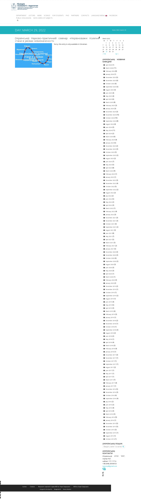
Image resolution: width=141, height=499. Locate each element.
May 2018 (109, 339)
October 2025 (110, 84)
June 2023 (109, 162)
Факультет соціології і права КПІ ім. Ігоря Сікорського (54, 486)
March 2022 (109, 208)
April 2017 (109, 377)
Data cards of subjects (42, 18)
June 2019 (109, 302)
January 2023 (110, 177)
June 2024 (109, 127)
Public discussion (23, 18)
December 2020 (111, 252)
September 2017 (111, 364)
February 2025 (110, 105)
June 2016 (109, 405)
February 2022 (110, 211)
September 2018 (111, 330)
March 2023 (109, 171)
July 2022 (108, 196)
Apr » (117, 54)
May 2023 (109, 165)
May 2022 (109, 202)
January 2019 (110, 317)
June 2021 (109, 233)
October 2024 (110, 118)
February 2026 (110, 71)
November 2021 (111, 221)
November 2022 (111, 183)
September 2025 (111, 87)
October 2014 (110, 439)
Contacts (85, 15)
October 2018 (110, 327)
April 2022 (109, 205)
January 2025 (110, 109)
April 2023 (109, 168)
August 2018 (110, 333)
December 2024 (111, 112)
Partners (75, 15)
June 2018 (109, 336)
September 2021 (111, 227)
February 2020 (110, 280)
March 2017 (109, 380)
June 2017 (109, 370)
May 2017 (109, 373)
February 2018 (110, 349)
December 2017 (111, 355)
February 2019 (110, 314)
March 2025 (109, 102)
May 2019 (109, 305)
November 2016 (111, 392)
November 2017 (111, 358)
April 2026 (109, 65)
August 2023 (110, 158)
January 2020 (110, 283)
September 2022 (111, 190)
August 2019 (110, 299)
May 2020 (109, 271)
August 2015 (110, 436)
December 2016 (111, 389)
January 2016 (110, 420)
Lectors (32, 15)
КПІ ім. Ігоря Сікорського (81, 486)
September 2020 (111, 261)
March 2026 (109, 68)
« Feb (104, 54)
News (39, 15)
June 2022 (109, 199)
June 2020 (109, 267)
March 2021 (109, 243)
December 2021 (111, 218)
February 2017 (110, 383)
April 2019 (109, 308)
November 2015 (111, 426)
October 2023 (110, 152)
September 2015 (111, 433)
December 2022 (111, 180)
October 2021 (110, 224)
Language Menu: (99, 15)
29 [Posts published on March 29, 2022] (106, 52)
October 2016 (110, 395)
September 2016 (111, 398)
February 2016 (110, 417)
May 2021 (109, 236)
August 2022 (110, 193)
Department (21, 15)
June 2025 (109, 93)
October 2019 (110, 292)
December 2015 (111, 423)
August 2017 (110, 367)
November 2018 (111, 324)
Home (113, 30)
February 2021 (110, 246)
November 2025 (111, 80)
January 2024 (110, 143)
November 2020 (111, 255)
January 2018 (110, 352)
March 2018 (109, 345)
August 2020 (110, 264)
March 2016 (109, 414)
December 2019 (111, 286)
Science (47, 15)
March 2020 (109, 277)
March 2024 (109, 137)
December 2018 (111, 320)
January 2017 (110, 386)
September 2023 (111, 155)
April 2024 (109, 133)
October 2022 (110, 186)
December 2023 (111, 146)
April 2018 (109, 342)
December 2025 (111, 77)
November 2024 (111, 115)
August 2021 (110, 230)
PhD (67, 15)
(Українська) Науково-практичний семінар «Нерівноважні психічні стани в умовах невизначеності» (57, 39)
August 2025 (110, 90)
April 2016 (109, 411)
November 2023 (111, 149)
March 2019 (109, 311)
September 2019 (111, 296)
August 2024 (110, 124)
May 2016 (109, 408)
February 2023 (110, 174)
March (122, 30)
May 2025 (109, 96)
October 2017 (110, 361)
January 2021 (110, 249)
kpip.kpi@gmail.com (110, 466)
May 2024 (109, 130)
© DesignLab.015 (56, 489)
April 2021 (109, 239)
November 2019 (111, 289)
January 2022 (110, 214)
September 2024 (111, 121)
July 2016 (108, 402)
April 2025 (109, 99)
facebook (113, 15)
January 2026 (110, 74)
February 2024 (110, 140)
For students (58, 15)
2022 (117, 30)
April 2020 (109, 274)
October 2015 (110, 430)
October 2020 (110, 258)
